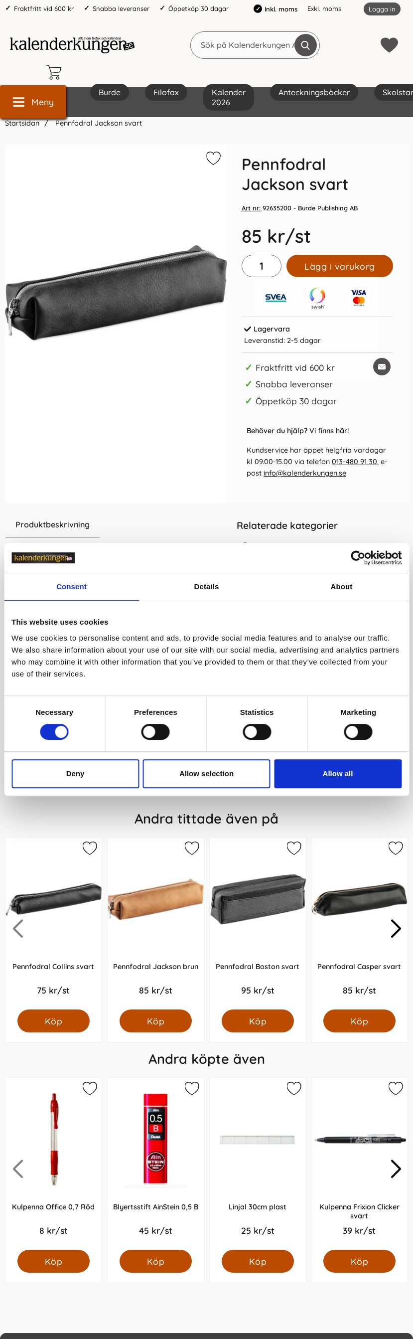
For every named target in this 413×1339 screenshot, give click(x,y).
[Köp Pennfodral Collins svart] (53, 1020)
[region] (116, 525)
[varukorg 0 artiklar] (56, 72)
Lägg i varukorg (339, 266)
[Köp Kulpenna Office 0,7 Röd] (53, 1261)
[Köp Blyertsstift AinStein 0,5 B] (156, 1261)
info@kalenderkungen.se (305, 473)
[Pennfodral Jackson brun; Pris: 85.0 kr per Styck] (156, 923)
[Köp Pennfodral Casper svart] (359, 1020)
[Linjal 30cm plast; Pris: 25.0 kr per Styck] (258, 1164)
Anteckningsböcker (314, 92)
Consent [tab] (71, 586)
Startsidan (22, 123)
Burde (110, 92)
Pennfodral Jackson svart (97, 123)
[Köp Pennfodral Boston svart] (257, 1020)
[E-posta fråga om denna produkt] (382, 366)
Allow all (338, 773)
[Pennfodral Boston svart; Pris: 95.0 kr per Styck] (258, 923)
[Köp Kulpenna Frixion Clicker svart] (359, 1261)
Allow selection (206, 773)
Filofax (166, 92)
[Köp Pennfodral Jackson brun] (156, 1020)
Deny (75, 773)
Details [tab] (206, 586)
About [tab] (342, 586)
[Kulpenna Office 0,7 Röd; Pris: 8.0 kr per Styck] (53, 1164)
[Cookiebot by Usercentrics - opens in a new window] (358, 557)
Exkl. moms (324, 8)
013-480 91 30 (354, 461)
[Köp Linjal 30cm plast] (257, 1261)
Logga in (382, 9)
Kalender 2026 (229, 97)
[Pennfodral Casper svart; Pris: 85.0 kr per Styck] (359, 923)
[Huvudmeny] (33, 102)
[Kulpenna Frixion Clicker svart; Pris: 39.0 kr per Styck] (359, 1164)
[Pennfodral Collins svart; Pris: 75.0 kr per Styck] (53, 923)
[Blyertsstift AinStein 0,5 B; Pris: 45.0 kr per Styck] (156, 1164)
